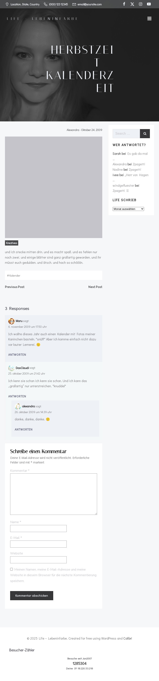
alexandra (28, 406)
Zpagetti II (121, 190)
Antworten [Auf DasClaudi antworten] (17, 396)
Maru (19, 321)
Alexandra (73, 130)
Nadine (118, 169)
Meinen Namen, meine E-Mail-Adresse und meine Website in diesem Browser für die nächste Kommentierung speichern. (53, 575)
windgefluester (123, 185)
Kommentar (19, 470)
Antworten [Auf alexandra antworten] (24, 429)
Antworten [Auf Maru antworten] (17, 355)
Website (16, 553)
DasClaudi (22, 368)
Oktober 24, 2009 (91, 130)
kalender (14, 275)
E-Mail (16, 538)
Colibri (127, 638)
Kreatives (11, 243)
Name (15, 522)
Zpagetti (139, 164)
